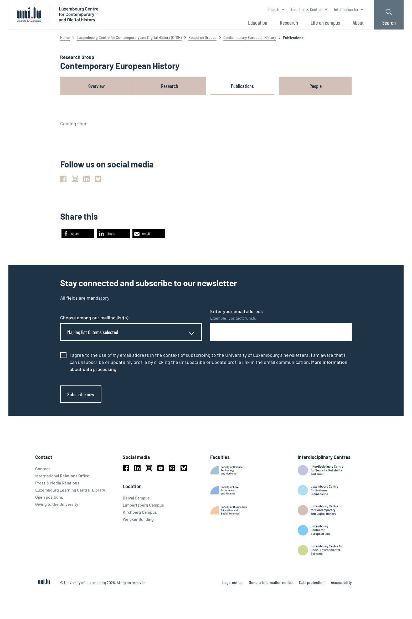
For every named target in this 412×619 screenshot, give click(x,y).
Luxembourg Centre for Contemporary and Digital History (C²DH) (129, 37)
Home (65, 37)
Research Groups (202, 37)
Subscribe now (80, 394)
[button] (77, 233)
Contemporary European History (249, 37)
